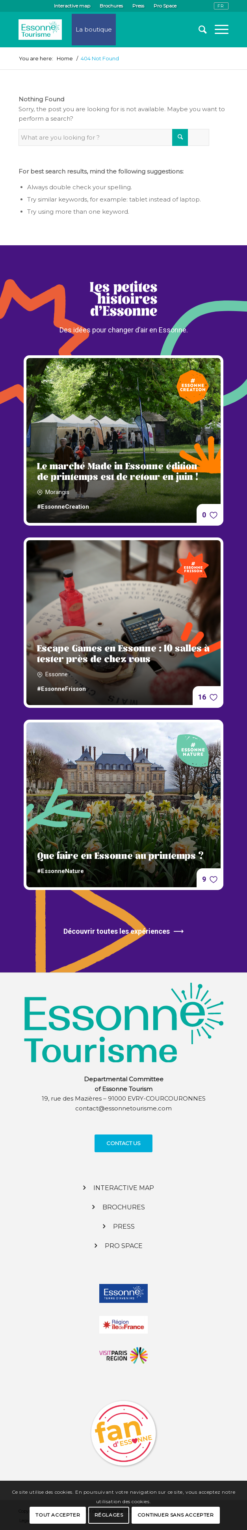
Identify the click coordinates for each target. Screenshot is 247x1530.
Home (65, 59)
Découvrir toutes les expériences (123, 931)
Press (138, 6)
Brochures (111, 6)
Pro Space (165, 6)
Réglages (109, 1515)
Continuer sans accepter (175, 1515)
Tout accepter (57, 1515)
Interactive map (72, 6)
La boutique (94, 29)
